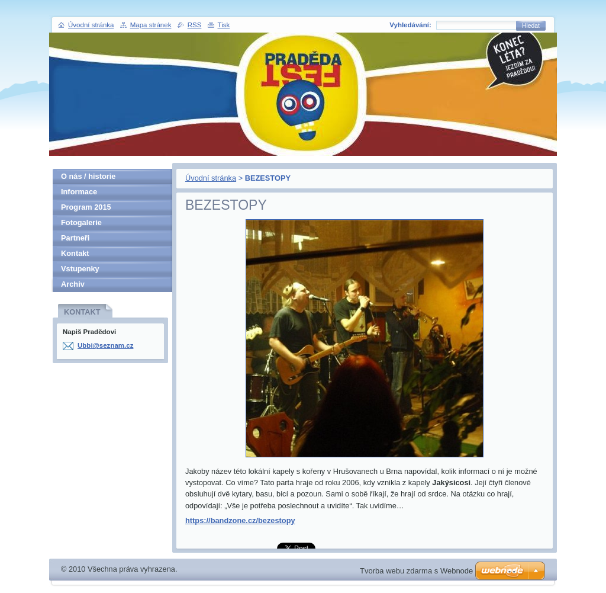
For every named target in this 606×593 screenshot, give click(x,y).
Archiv (73, 284)
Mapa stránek (151, 24)
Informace (79, 191)
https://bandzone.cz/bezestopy (240, 520)
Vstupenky (80, 268)
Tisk (224, 24)
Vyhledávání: (410, 24)
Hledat (531, 26)
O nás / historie (88, 176)
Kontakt (75, 253)
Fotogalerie (81, 222)
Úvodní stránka (210, 178)
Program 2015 (86, 207)
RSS (195, 24)
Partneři (75, 237)
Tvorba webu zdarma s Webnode (416, 570)
